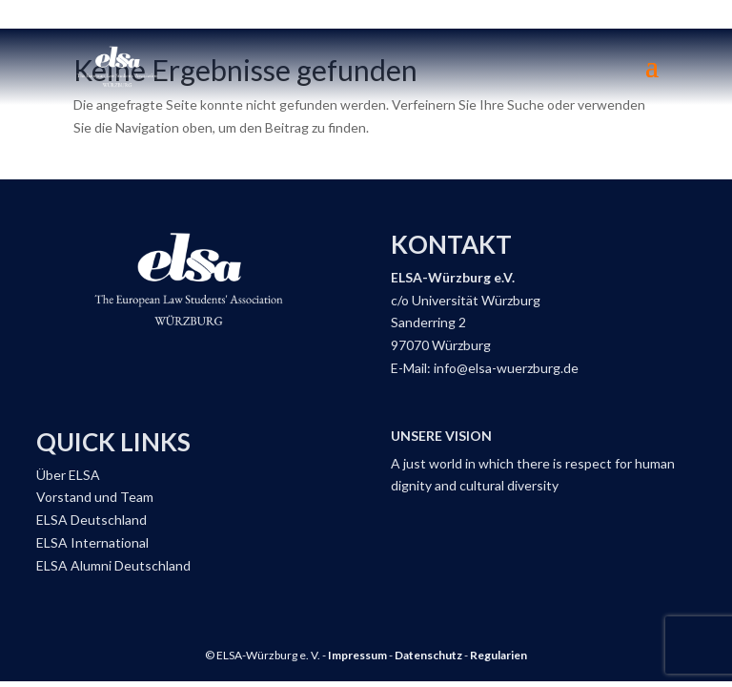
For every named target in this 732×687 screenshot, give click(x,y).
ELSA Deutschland (91, 519)
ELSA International (92, 542)
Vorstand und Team (94, 497)
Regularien (498, 655)
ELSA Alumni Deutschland (113, 565)
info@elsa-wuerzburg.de (506, 368)
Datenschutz (428, 655)
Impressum (357, 655)
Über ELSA (68, 475)
